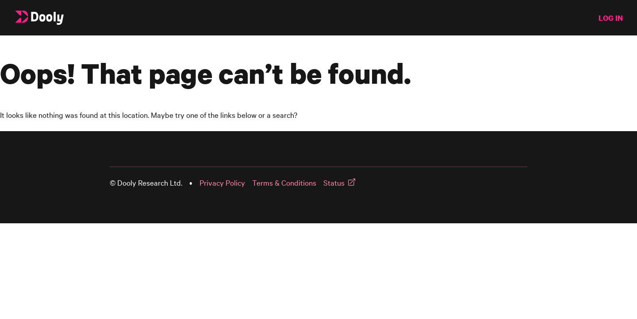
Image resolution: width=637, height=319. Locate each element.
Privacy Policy (222, 183)
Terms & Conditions (284, 183)
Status (334, 183)
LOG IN (611, 18)
